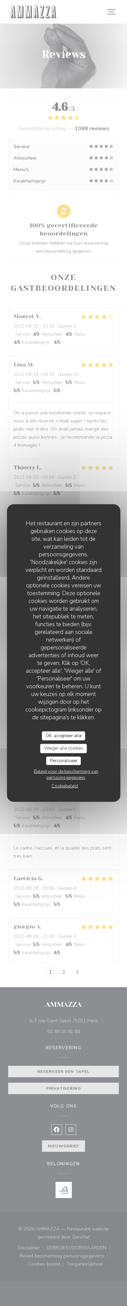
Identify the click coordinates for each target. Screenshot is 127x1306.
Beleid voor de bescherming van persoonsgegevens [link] (66, 775)
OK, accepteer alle (64, 735)
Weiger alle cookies (63, 748)
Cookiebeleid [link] (64, 786)
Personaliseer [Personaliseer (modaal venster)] (64, 760)
